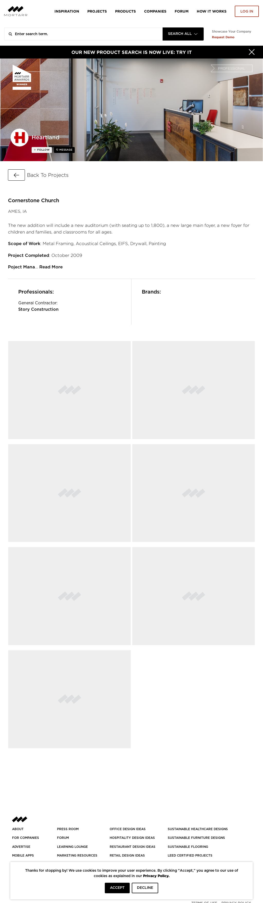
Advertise (21, 846)
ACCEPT (117, 888)
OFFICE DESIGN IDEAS (128, 829)
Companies (155, 11)
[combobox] (183, 34)
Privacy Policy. (156, 876)
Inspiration (66, 11)
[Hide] (252, 52)
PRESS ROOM (68, 829)
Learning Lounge (72, 846)
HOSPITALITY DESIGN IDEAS (132, 837)
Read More (51, 267)
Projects (97, 11)
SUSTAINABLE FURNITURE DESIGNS (196, 837)
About (18, 829)
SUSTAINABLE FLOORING (188, 846)
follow (43, 150)
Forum (182, 11)
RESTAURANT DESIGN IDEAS (132, 846)
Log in (246, 11)
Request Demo (223, 37)
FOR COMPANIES (25, 837)
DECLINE (145, 888)
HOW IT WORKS (212, 11)
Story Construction (38, 309)
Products (125, 11)
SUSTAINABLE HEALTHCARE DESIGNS (198, 829)
